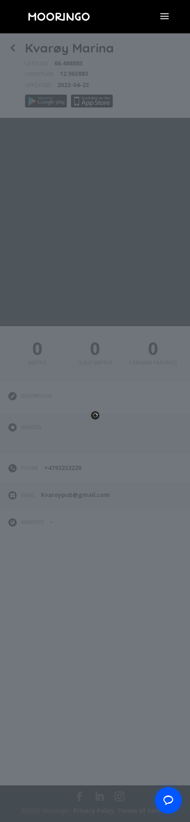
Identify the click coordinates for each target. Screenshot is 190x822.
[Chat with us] (168, 800)
